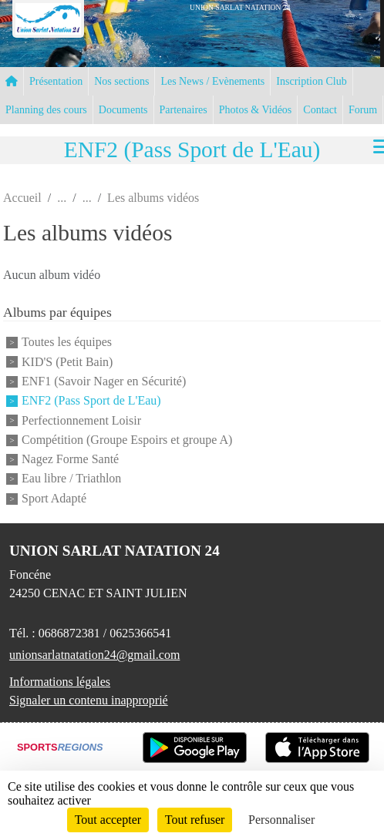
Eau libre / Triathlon (71, 479)
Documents (123, 110)
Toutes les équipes (67, 342)
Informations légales (59, 681)
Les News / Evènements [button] (212, 81)
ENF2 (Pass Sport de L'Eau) (91, 401)
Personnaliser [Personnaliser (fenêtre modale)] (281, 819)
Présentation (56, 81)
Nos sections (121, 81)
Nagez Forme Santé (70, 458)
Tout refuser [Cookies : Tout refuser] (195, 819)
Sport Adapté (54, 498)
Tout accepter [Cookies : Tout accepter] (108, 819)
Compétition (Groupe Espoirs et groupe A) (127, 439)
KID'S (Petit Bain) (67, 361)
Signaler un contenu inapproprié (88, 700)
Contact (320, 110)
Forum (363, 110)
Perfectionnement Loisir (81, 420)
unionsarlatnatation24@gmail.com (94, 654)
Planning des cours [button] (46, 110)
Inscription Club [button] (311, 81)
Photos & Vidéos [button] (255, 110)
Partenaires (183, 110)
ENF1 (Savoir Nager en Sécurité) (104, 381)
